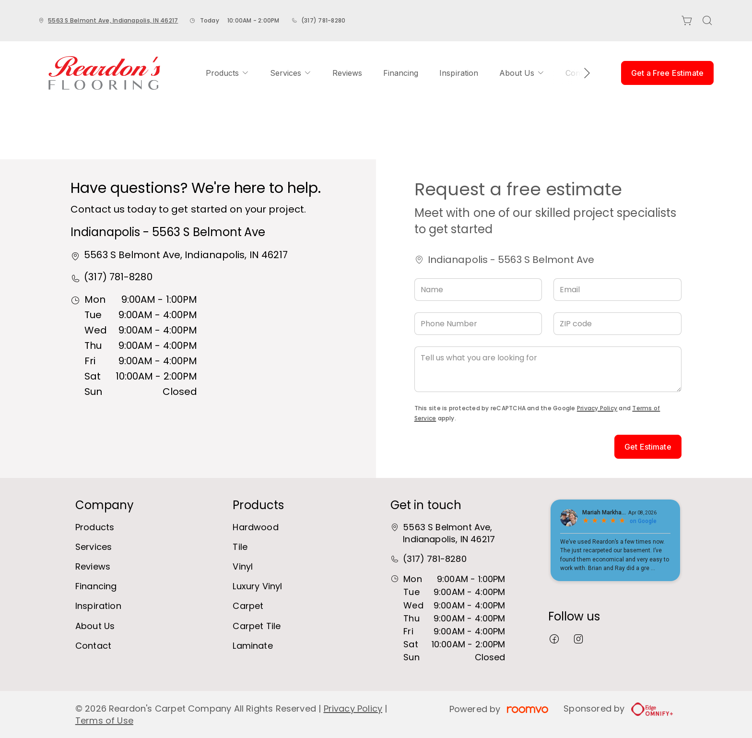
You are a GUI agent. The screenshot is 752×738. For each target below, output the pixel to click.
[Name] (478, 289)
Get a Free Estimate (667, 73)
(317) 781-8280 (323, 20)
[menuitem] (227, 73)
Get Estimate (647, 447)
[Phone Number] (478, 323)
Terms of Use (104, 720)
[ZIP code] (617, 323)
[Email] (617, 289)
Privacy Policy (597, 408)
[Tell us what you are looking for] (548, 369)
